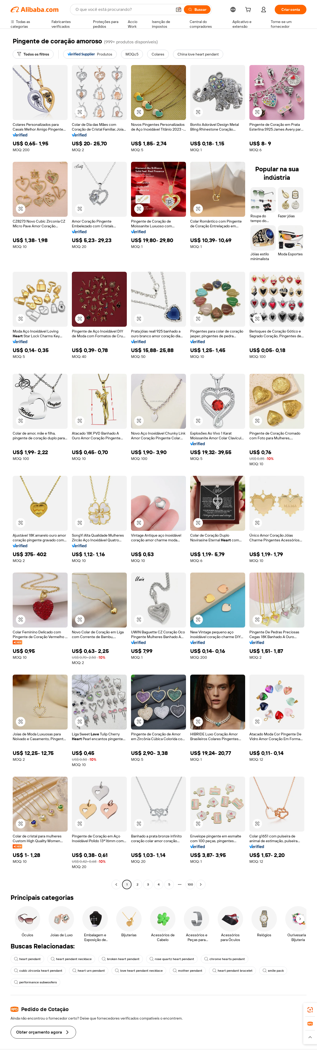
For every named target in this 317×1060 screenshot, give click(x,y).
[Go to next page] (201, 884)
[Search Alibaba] (123, 9)
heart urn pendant (88, 971)
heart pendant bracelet (232, 971)
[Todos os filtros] (33, 54)
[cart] (249, 10)
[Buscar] (197, 9)
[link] (310, 1010)
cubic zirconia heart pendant (38, 971)
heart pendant (27, 959)
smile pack (273, 971)
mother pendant (187, 971)
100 (190, 884)
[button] (178, 9)
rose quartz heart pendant (172, 959)
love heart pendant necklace (139, 971)
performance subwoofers (35, 982)
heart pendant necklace (71, 959)
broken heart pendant (120, 959)
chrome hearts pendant (224, 959)
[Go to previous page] (116, 884)
